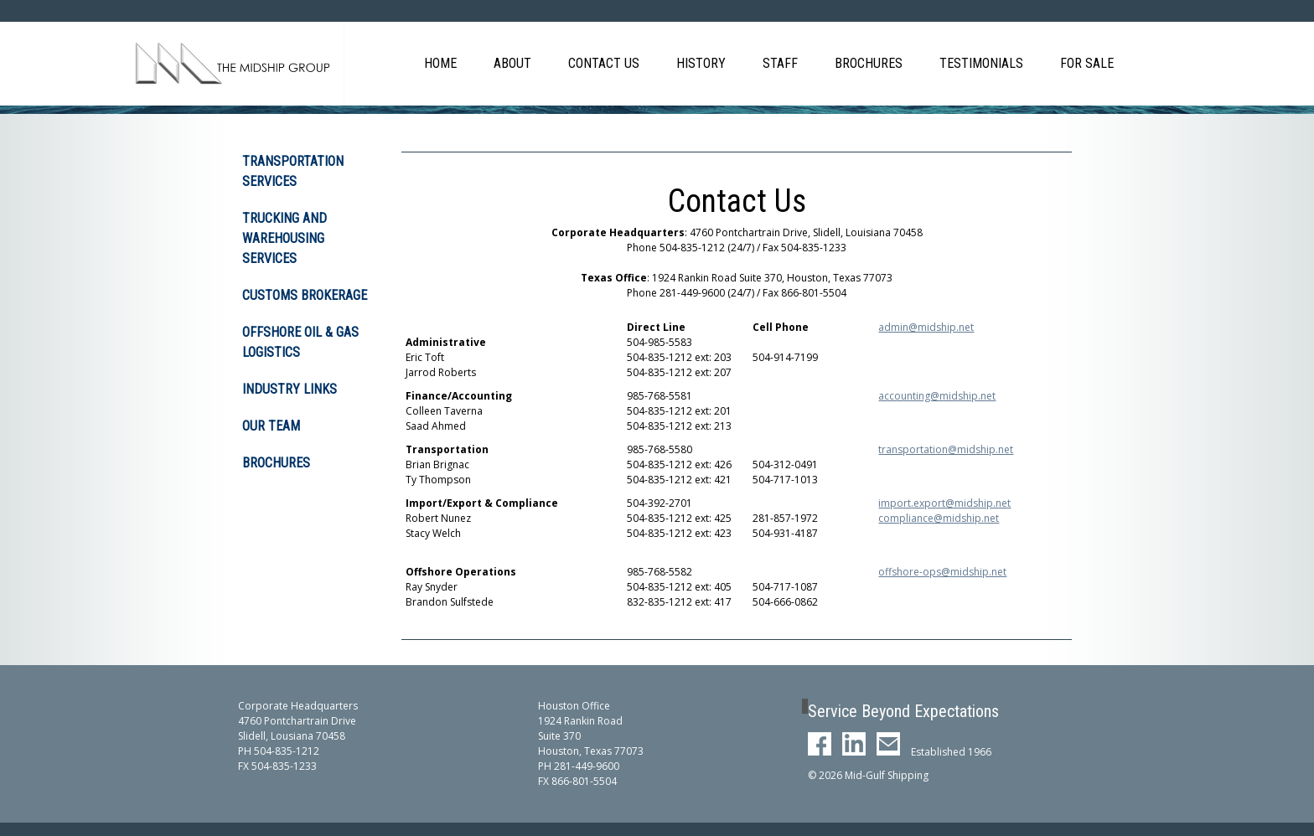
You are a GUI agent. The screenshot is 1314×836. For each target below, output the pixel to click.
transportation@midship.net (945, 449)
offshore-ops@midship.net (942, 572)
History (701, 63)
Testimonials (981, 63)
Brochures (869, 63)
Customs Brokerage (304, 295)
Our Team (271, 426)
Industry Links (289, 389)
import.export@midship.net (944, 503)
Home (440, 63)
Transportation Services (293, 171)
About (512, 63)
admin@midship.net (926, 327)
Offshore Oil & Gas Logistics (300, 342)
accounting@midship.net (937, 396)
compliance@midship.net (938, 518)
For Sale (1087, 63)
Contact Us (603, 63)
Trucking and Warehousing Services (284, 238)
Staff (780, 63)
